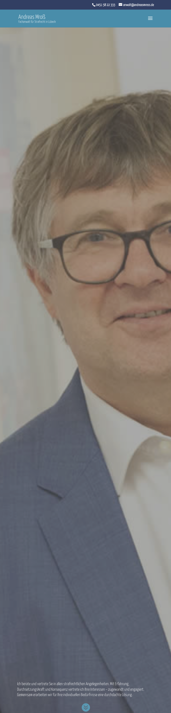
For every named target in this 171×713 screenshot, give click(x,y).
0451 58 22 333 (105, 5)
